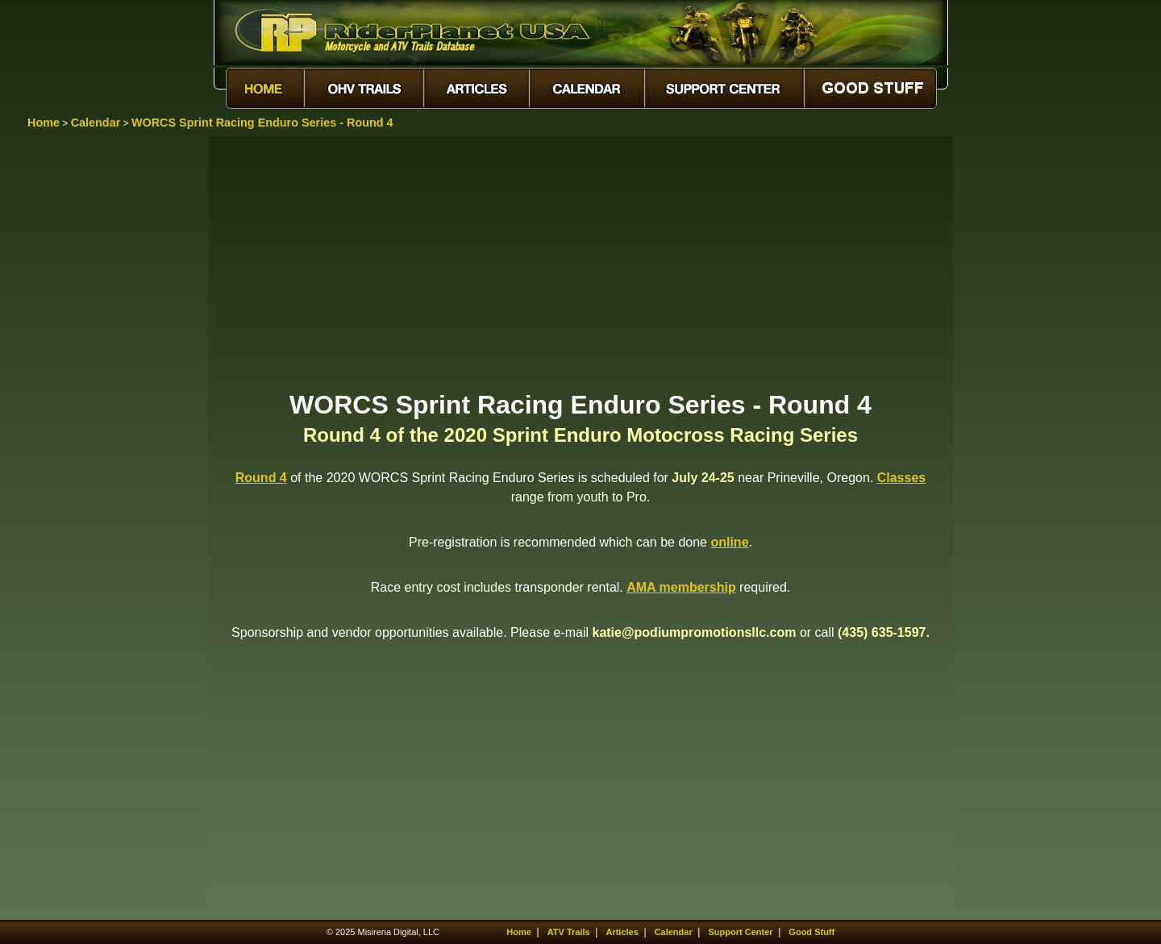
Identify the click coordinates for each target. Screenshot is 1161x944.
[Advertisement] (580, 262)
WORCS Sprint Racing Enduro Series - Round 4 (262, 122)
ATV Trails (568, 932)
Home (43, 122)
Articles (621, 932)
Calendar (96, 122)
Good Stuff (811, 932)
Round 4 (261, 477)
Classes (901, 477)
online (729, 542)
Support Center (741, 932)
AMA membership (680, 587)
